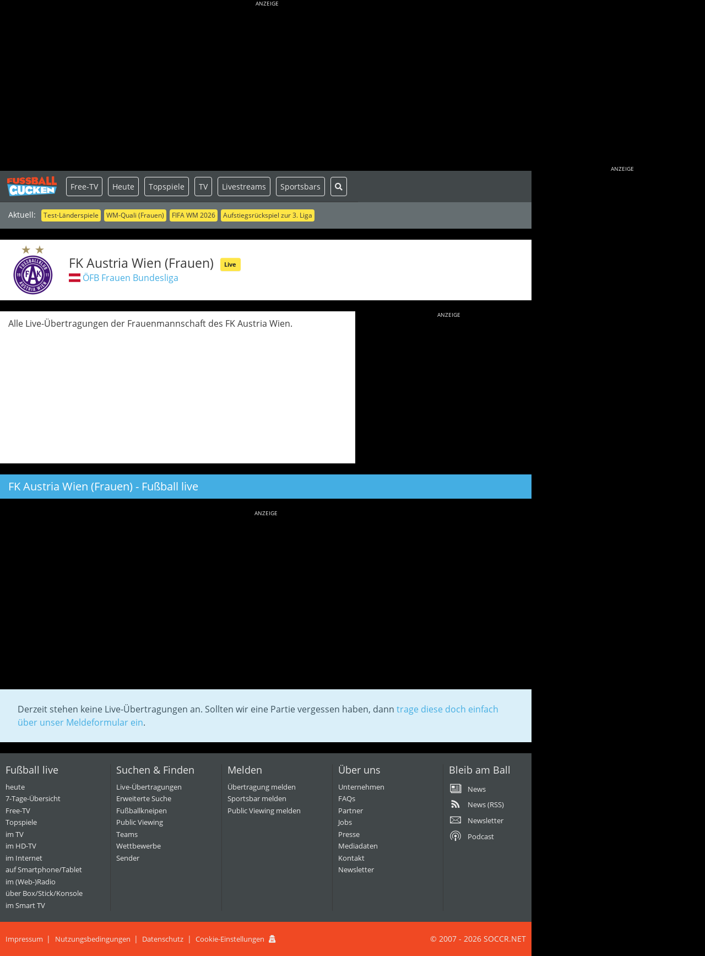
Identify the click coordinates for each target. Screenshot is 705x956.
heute (15, 787)
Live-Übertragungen (149, 787)
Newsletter (356, 869)
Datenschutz (162, 939)
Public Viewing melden (264, 810)
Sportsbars (300, 186)
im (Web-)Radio (31, 882)
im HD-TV (21, 846)
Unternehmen (361, 787)
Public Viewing (139, 822)
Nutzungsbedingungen (93, 939)
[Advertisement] (267, 88)
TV (203, 186)
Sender (127, 858)
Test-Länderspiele (71, 215)
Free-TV (84, 186)
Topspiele (167, 186)
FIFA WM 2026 (193, 215)
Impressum (24, 939)
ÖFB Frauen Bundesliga (130, 278)
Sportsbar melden (256, 798)
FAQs (346, 798)
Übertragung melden (261, 787)
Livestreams (244, 186)
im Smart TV (25, 905)
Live (230, 264)
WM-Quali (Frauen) (135, 215)
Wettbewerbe (138, 846)
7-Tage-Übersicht (33, 798)
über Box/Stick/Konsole (44, 893)
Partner (350, 810)
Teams (127, 834)
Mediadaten (358, 846)
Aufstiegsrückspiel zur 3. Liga (267, 215)
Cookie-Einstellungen (230, 939)
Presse (349, 834)
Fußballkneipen (141, 810)
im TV (15, 834)
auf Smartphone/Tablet (44, 869)
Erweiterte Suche (143, 798)
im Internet (24, 858)
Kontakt (351, 858)
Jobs (345, 822)
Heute (123, 186)
